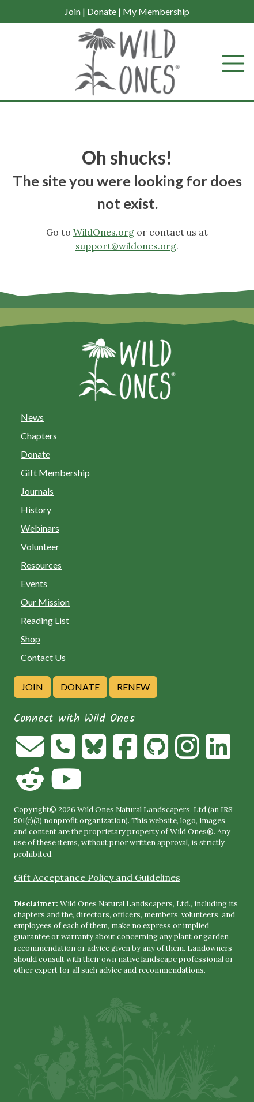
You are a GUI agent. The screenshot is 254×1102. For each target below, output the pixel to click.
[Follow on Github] (156, 753)
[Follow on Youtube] (66, 785)
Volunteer (40, 546)
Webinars (40, 527)
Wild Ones (188, 831)
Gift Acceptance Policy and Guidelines (97, 877)
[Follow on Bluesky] (93, 753)
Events (34, 583)
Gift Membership (55, 472)
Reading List (45, 620)
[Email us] (30, 753)
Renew (133, 686)
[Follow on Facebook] (125, 753)
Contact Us (43, 657)
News (32, 417)
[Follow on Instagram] (187, 753)
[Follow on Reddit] (30, 785)
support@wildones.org (125, 246)
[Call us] (62, 753)
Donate (101, 11)
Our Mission (45, 601)
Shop (30, 638)
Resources (41, 564)
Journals (37, 490)
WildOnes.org (103, 232)
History (36, 509)
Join (73, 11)
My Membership (156, 11)
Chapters (39, 435)
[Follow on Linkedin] (218, 753)
